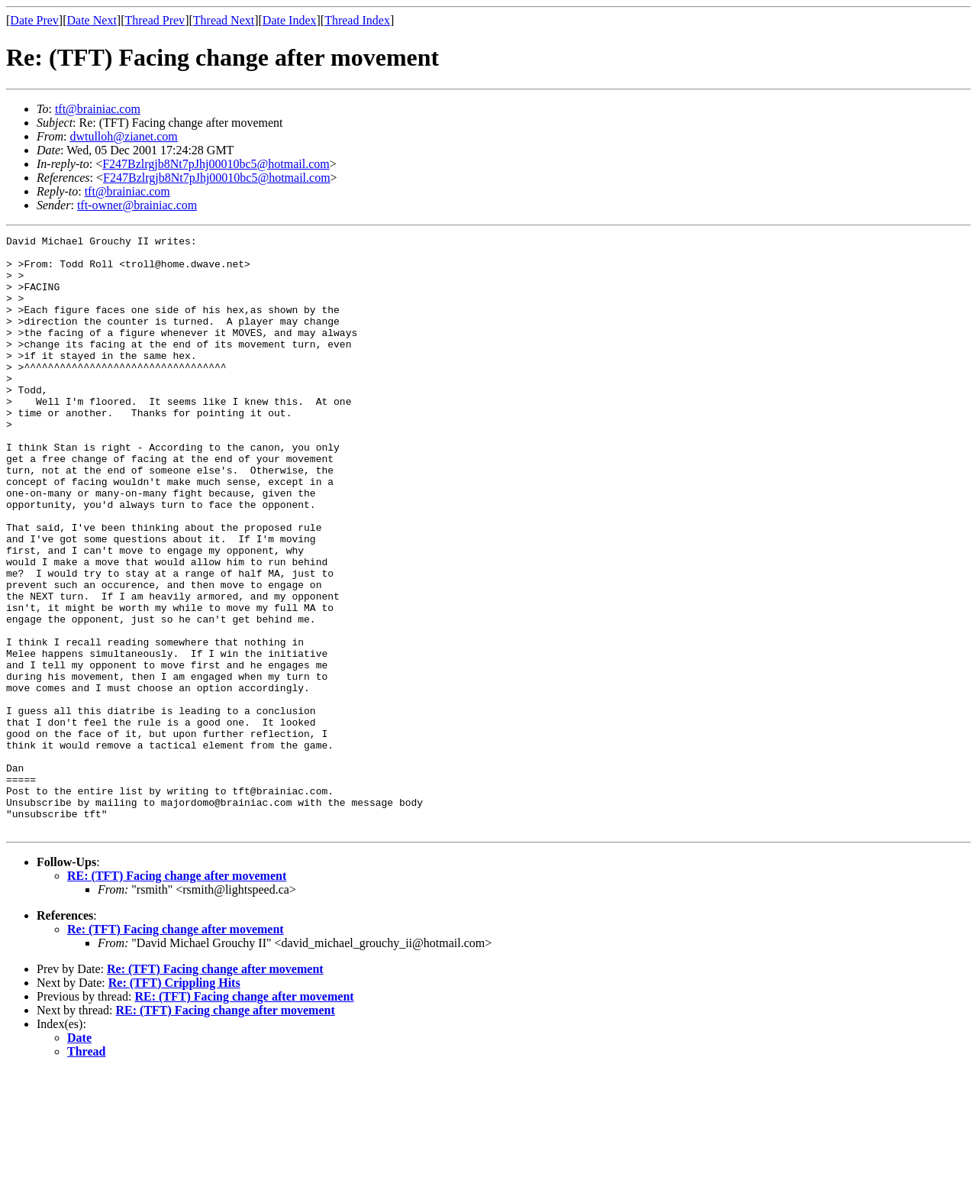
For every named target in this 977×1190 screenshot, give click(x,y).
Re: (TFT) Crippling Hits (174, 1101)
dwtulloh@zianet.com (123, 136)
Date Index (290, 20)
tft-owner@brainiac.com (137, 205)
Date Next (92, 20)
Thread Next (223, 20)
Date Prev (34, 20)
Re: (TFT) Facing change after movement (175, 1048)
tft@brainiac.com (97, 108)
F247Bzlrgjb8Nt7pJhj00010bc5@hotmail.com (216, 163)
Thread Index (357, 20)
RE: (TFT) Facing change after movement (176, 994)
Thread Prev (154, 20)
